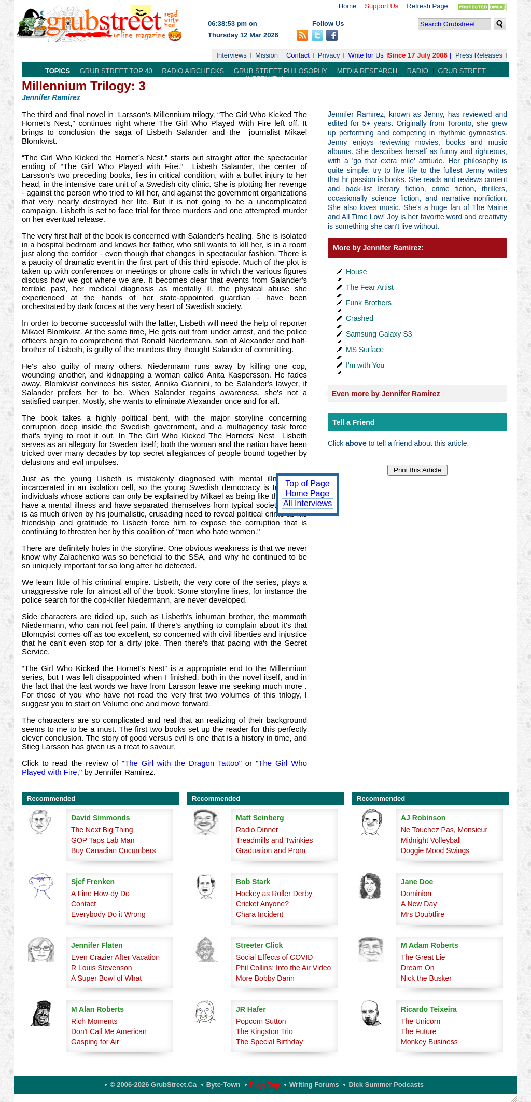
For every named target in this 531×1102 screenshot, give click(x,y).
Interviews (231, 55)
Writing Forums (314, 1085)
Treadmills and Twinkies (274, 840)
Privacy (329, 55)
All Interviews (307, 503)
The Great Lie (423, 957)
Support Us (381, 6)
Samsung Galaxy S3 (379, 334)
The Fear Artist (370, 287)
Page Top (265, 1085)
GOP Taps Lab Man (102, 840)
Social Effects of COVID (274, 957)
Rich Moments (94, 1021)
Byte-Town (223, 1085)
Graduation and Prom (270, 850)
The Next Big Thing (102, 830)
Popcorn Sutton (261, 1021)
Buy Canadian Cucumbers (113, 850)
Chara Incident (259, 914)
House (356, 272)
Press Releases (478, 55)
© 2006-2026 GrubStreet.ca (153, 1085)
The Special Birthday (269, 1042)
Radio (417, 71)
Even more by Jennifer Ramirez (386, 393)
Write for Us (365, 55)
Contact (298, 55)
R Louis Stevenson (101, 968)
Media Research (367, 71)
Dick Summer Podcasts (386, 1085)
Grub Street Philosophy (280, 71)
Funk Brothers (369, 303)
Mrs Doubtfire (422, 914)
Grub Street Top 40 (116, 71)
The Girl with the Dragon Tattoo (181, 763)
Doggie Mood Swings (435, 850)
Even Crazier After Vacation (115, 957)
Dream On (418, 968)
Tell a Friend (353, 422)
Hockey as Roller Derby (274, 893)
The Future (418, 1031)
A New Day (419, 904)
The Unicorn (420, 1021)
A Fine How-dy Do (100, 893)
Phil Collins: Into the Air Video (283, 968)
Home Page (308, 493)
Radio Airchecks (193, 71)
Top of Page (307, 483)
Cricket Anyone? (262, 904)
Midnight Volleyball (431, 840)
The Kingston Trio (264, 1031)
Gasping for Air (95, 1042)
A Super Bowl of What (106, 978)
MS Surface (365, 349)
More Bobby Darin (265, 978)
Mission (266, 55)
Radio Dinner (257, 830)
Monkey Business (429, 1042)
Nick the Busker (426, 978)
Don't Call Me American (109, 1031)
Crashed (359, 318)
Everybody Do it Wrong (108, 914)
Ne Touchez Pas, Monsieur (444, 830)
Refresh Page (427, 6)
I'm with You (365, 365)
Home (348, 6)
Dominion (416, 893)
